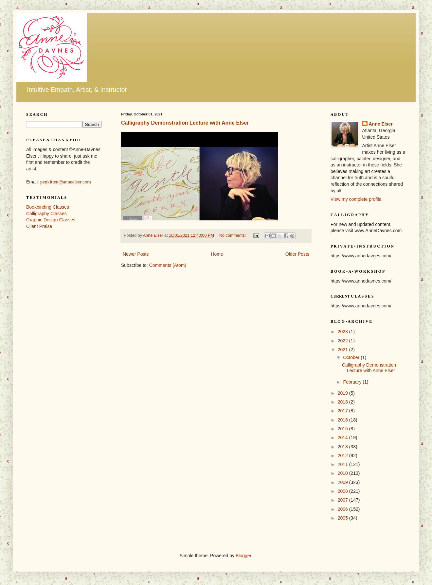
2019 (343, 393)
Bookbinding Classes (47, 207)
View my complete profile (356, 199)
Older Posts (297, 254)
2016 (343, 419)
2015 (343, 428)
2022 (343, 340)
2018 (343, 401)
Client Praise (39, 226)
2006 (343, 509)
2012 (343, 455)
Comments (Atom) (168, 265)
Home (217, 254)
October (352, 357)
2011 (343, 464)
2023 (343, 331)
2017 (343, 410)
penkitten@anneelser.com (65, 181)
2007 (343, 500)
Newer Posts (136, 254)
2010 (343, 473)
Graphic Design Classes (50, 219)
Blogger (243, 555)
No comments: (233, 235)
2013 (343, 446)
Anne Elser (381, 124)
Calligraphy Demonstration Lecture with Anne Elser (185, 123)
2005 (343, 518)
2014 (343, 437)
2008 (343, 491)
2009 (343, 482)
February (353, 382)
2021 (343, 349)
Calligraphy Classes (46, 213)
